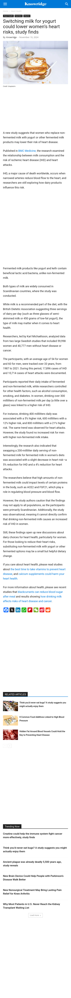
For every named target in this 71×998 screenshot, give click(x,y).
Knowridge (11, 37)
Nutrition (18, 16)
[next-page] (10, 746)
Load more (35, 915)
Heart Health (16, 11)
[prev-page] (5, 746)
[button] (5, 4)
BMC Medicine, (27, 150)
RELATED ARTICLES (15, 694)
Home (5, 11)
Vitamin (27, 16)
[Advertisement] (25, 110)
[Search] (67, 4)
